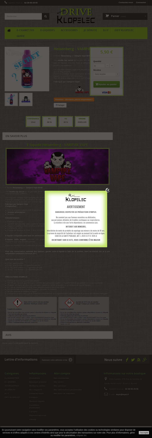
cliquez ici (81, 435)
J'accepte (144, 432)
